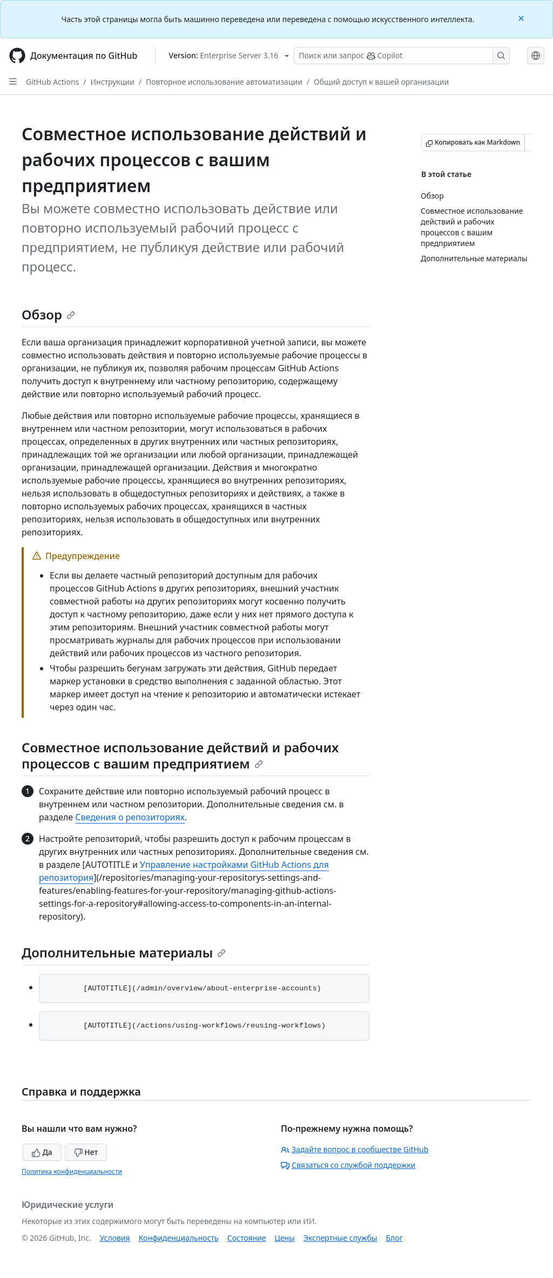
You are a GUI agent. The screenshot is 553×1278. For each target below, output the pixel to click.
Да (42, 1152)
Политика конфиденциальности (72, 1171)
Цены (285, 1238)
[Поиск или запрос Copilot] (402, 55)
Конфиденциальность (179, 1238)
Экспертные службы (340, 1238)
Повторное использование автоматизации (224, 82)
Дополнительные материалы (124, 952)
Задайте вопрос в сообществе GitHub (354, 1149)
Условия (115, 1238)
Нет (86, 1152)
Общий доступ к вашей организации (381, 82)
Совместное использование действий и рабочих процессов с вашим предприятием (180, 755)
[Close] (522, 17)
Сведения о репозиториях (130, 817)
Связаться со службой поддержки (348, 1165)
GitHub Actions (52, 82)
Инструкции (112, 82)
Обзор (48, 314)
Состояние (246, 1238)
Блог (394, 1238)
